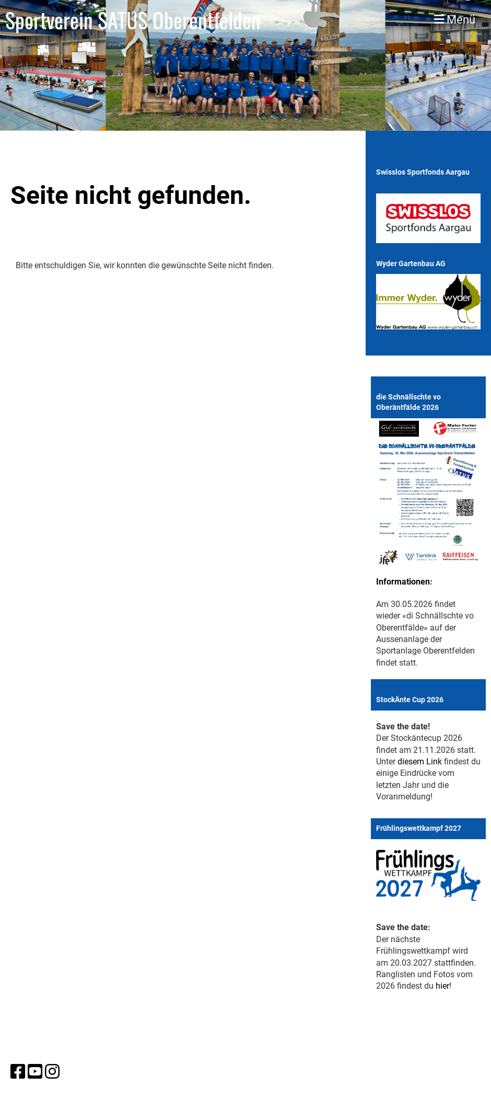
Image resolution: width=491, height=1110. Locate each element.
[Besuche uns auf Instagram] (52, 1072)
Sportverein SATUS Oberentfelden (133, 20)
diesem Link (420, 761)
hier (442, 986)
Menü (454, 19)
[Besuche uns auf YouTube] (35, 1072)
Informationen (403, 582)
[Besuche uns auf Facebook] (17, 1072)
